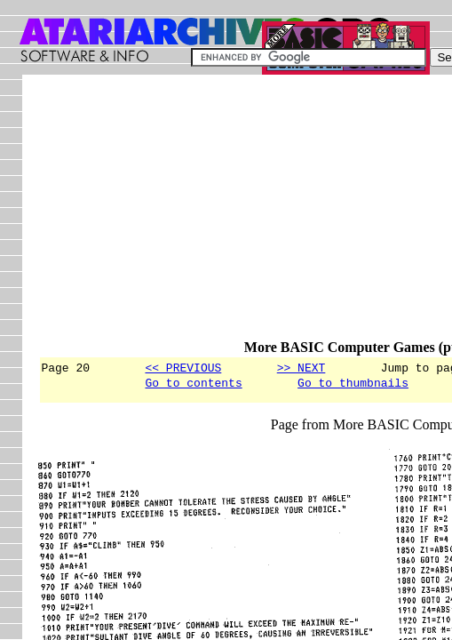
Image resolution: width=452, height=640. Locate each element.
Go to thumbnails (352, 385)
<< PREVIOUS (183, 367)
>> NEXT (301, 367)
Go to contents (193, 385)
